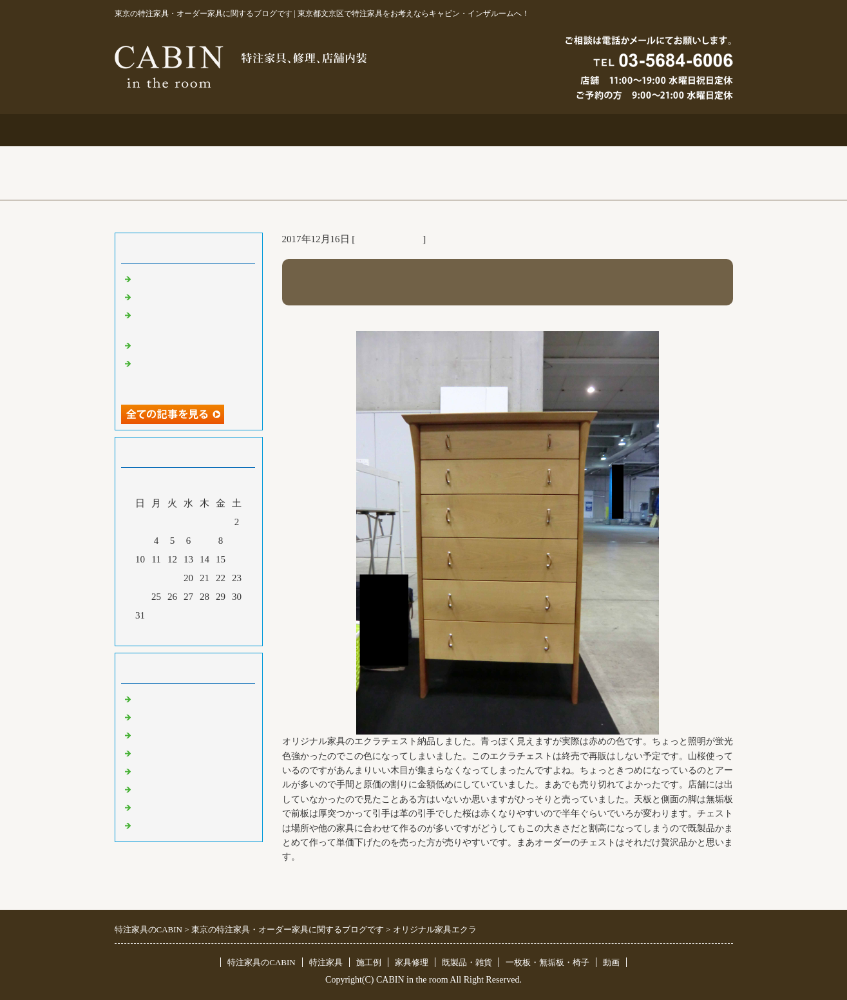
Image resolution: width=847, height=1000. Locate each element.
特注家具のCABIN (261, 962)
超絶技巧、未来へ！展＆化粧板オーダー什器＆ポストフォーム (192, 375)
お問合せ (547, 130)
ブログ (670, 130)
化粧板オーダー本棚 (177, 345)
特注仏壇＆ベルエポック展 (192, 278)
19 (172, 578)
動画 (611, 962)
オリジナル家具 (389, 239)
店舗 (143, 752)
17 (140, 578)
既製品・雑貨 (163, 734)
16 (237, 559)
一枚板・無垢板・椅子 (547, 962)
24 (140, 596)
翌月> (212, 633)
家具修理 (411, 962)
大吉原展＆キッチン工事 (187, 296)
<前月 (163, 633)
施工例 (423, 130)
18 (156, 578)
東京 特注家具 (164, 698)
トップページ (176, 130)
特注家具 (300, 130)
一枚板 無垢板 (168, 807)
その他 (148, 770)
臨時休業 (153, 825)
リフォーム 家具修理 (179, 716)
